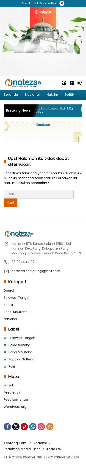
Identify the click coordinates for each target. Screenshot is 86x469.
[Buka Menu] (72, 83)
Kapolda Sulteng (21, 359)
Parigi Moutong (16, 312)
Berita (8, 304)
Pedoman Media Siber (22, 449)
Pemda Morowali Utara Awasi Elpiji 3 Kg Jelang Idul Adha (49, 110)
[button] (64, 83)
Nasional (10, 319)
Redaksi (40, 443)
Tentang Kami (15, 443)
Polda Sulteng (19, 345)
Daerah (9, 290)
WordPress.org (15, 406)
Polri (11, 366)
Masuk (9, 385)
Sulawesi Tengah (17, 297)
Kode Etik (53, 449)
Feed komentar (16, 399)
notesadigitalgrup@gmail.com (35, 271)
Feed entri (12, 392)
